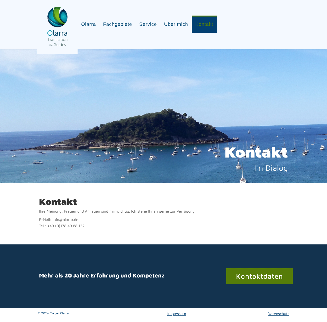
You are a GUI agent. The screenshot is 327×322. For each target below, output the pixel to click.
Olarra (90, 22)
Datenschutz (278, 309)
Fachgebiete (119, 22)
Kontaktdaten (259, 272)
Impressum (176, 309)
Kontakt (206, 22)
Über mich (178, 22)
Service (150, 22)
